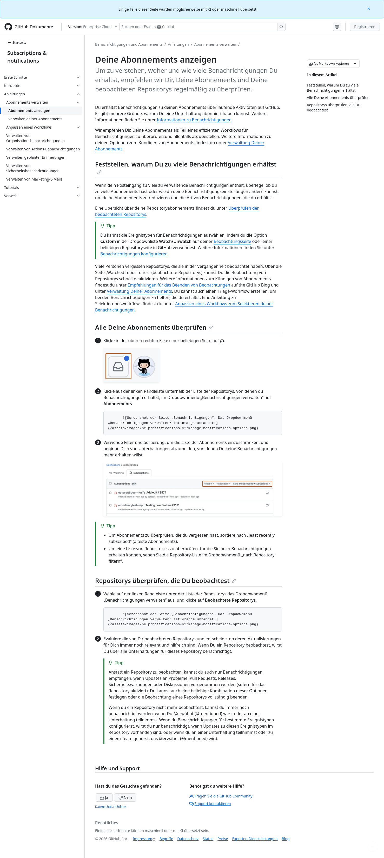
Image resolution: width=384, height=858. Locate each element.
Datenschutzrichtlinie (110, 806)
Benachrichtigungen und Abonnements (128, 44)
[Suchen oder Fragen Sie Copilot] (202, 27)
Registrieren (364, 26)
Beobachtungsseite (232, 241)
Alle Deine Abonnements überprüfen (154, 327)
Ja (104, 797)
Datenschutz (187, 838)
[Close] (369, 8)
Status (208, 838)
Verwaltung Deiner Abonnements (139, 291)
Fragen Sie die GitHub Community (221, 796)
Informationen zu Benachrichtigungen (194, 120)
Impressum (142, 838)
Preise (222, 838)
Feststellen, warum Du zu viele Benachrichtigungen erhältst (185, 167)
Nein (125, 797)
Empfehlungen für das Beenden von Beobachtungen (179, 285)
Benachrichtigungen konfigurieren (134, 254)
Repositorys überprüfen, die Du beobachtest (165, 580)
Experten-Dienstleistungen (254, 838)
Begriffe (166, 838)
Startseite (17, 42)
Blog (286, 838)
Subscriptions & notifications (27, 56)
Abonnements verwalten (215, 44)
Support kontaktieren (210, 803)
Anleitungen (178, 44)
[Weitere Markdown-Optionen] (355, 63)
